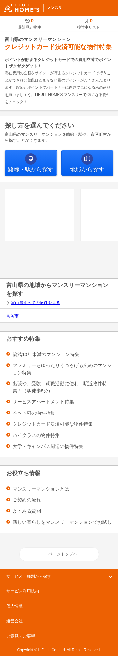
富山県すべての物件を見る (35, 302)
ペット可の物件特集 (34, 413)
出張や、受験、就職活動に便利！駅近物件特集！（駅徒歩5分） (60, 387)
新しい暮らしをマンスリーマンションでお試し (62, 522)
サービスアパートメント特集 (43, 401)
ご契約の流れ (27, 499)
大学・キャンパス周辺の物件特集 (48, 446)
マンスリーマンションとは (41, 488)
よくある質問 (27, 511)
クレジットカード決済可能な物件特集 (53, 424)
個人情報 (14, 606)
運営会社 (14, 621)
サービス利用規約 (22, 591)
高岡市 (12, 315)
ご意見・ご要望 (20, 636)
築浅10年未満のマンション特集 (46, 354)
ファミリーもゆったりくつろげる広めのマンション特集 (62, 369)
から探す (30, 169)
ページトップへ (62, 554)
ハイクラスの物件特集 (36, 435)
